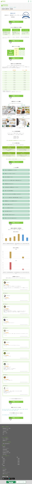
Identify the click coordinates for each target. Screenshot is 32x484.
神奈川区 (26, 409)
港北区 (21, 409)
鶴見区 (16, 409)
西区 (9, 409)
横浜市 (15, 7)
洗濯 (16, 414)
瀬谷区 (15, 410)
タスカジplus (4, 469)
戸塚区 (13, 409)
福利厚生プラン (5, 440)
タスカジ (2, 7)
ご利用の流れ (4, 431)
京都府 (18, 461)
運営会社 (4, 446)
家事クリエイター (5, 473)
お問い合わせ (4, 454)
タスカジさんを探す (5, 429)
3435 (18, 398)
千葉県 (4, 461)
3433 (14, 398)
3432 (12, 398)
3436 (20, 398)
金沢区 (12, 410)
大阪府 (18, 458)
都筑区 (18, 409)
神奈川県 (11, 7)
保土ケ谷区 (6, 409)
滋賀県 (18, 464)
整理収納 (5, 414)
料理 (8, 414)
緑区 (3, 409)
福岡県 (4, 465)
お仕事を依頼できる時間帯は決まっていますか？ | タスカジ (16, 140)
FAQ (3, 434)
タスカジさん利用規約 (6, 451)
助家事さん (4, 470)
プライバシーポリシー (6, 448)
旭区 (3, 410)
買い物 (14, 414)
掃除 (3, 414)
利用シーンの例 (5, 432)
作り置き (10, 414)
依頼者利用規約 (5, 449)
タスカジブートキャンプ (6, 472)
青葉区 (5, 410)
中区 (11, 409)
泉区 (17, 410)
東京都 (4, 458)
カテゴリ (7, 7)
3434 (16, 398)
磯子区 (8, 410)
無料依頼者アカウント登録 (6, 428)
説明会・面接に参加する (6, 443)
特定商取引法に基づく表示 (6, 452)
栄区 (10, 410)
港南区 (23, 409)
